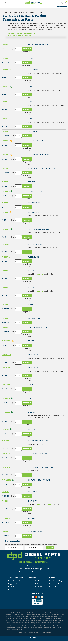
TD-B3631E (5, 270)
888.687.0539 (62, 7)
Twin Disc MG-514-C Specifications (19, 35)
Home (5, 12)
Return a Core (53, 587)
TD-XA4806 (5, 492)
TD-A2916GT (6, 119)
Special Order (26, 65)
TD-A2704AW (6, 70)
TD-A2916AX (6, 102)
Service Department (15, 587)
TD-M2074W (6, 368)
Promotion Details (14, 581)
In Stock (28, 97)
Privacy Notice (16, 572)
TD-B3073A (6, 257)
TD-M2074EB (6, 355)
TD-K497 (5, 327)
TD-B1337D (6, 191)
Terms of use (36, 572)
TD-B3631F (5, 288)
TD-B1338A (6, 203)
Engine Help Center (35, 584)
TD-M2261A (6, 385)
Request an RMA (54, 584)
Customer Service (34, 581)
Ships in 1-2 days (27, 53)
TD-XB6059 (5, 532)
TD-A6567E (5, 154)
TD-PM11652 (6, 480)
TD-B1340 (5, 212)
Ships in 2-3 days (27, 313)
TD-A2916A (6, 87)
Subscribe (50, 547)
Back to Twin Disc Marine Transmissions (21, 33)
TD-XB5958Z (6, 518)
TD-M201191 (6, 341)
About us (54, 572)
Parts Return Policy (55, 581)
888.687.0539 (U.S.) (26, 562)
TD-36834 (5, 58)
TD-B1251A (6, 182)
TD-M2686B (6, 412)
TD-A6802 (5, 168)
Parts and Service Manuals (37, 587)
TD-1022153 (6, 45)
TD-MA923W (6, 441)
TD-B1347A (6, 229)
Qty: (12, 49)
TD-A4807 (5, 131)
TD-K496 (5, 318)
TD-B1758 (5, 244)
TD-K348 (5, 305)
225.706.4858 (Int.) (42, 562)
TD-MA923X (6, 454)
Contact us (11, 590)
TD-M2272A (6, 398)
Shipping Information (15, 584)
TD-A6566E (5, 141)
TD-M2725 (5, 429)
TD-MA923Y (6, 467)
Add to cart (27, 49)
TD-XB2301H (39, 274)
